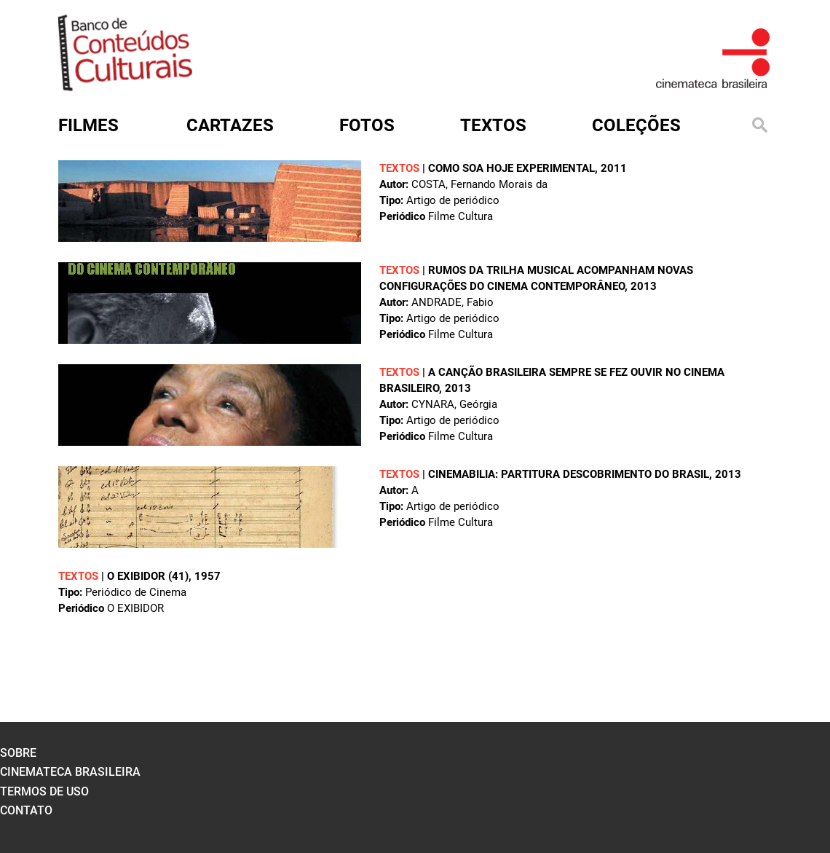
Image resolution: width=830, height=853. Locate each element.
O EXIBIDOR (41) (148, 576)
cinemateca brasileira (70, 772)
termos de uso (44, 791)
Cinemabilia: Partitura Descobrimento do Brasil (568, 474)
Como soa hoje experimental (511, 168)
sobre (18, 753)
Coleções (636, 125)
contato (26, 810)
